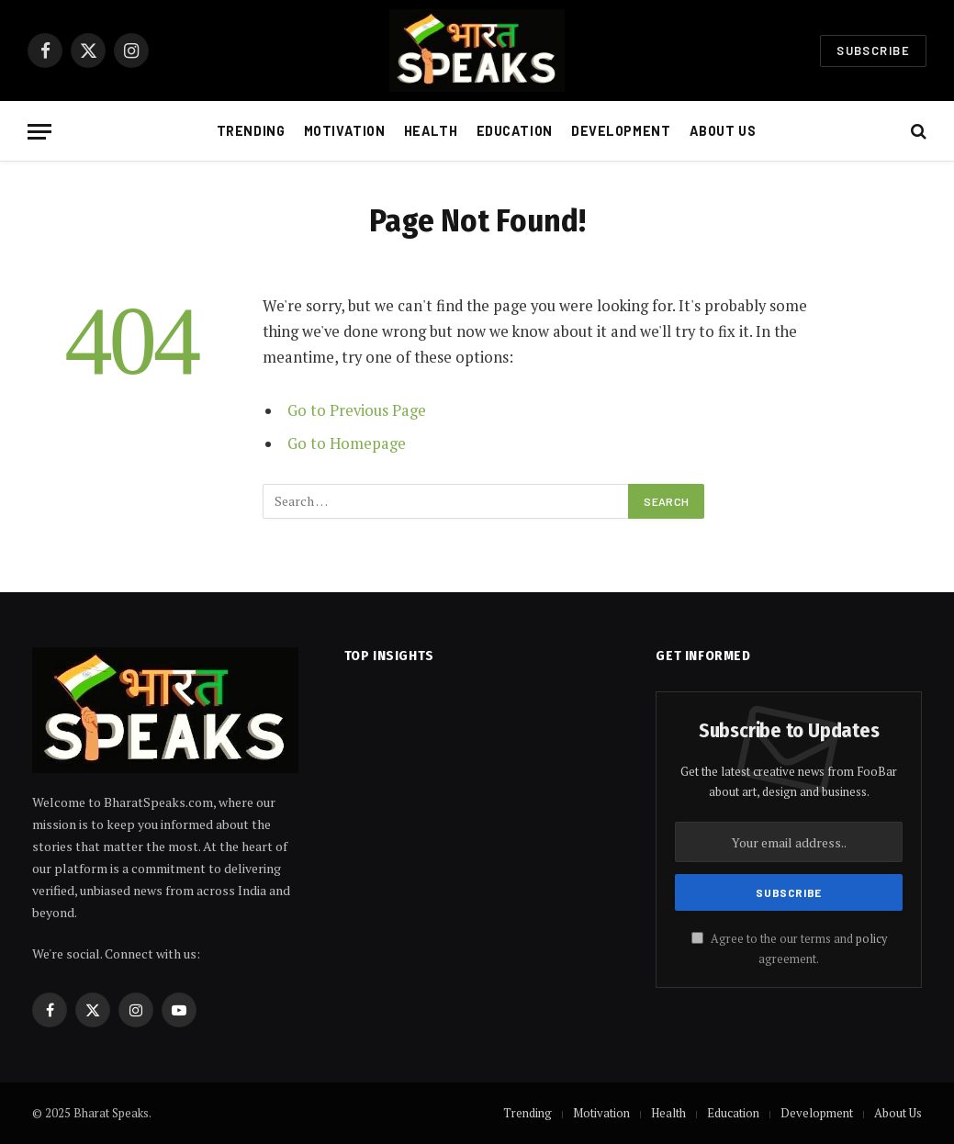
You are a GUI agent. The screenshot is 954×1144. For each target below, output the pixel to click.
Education (515, 131)
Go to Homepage (346, 443)
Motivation (345, 131)
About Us (723, 131)
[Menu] (39, 131)
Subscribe (873, 50)
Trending (251, 131)
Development (620, 131)
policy (871, 939)
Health (430, 131)
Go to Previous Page (356, 410)
